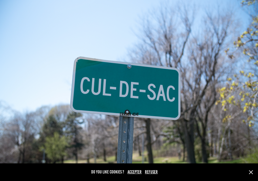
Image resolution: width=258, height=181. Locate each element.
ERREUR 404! (129, 114)
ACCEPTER (134, 171)
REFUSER (151, 171)
